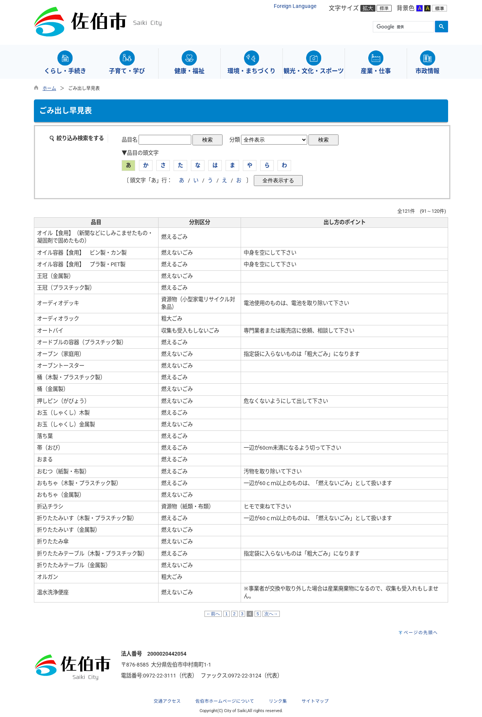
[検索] (403, 27)
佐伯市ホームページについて (224, 701)
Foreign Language (295, 6)
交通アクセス (167, 701)
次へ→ (271, 614)
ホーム (49, 88)
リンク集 (278, 701)
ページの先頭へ (421, 632)
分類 (234, 140)
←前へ (213, 614)
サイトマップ (315, 701)
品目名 (129, 140)
